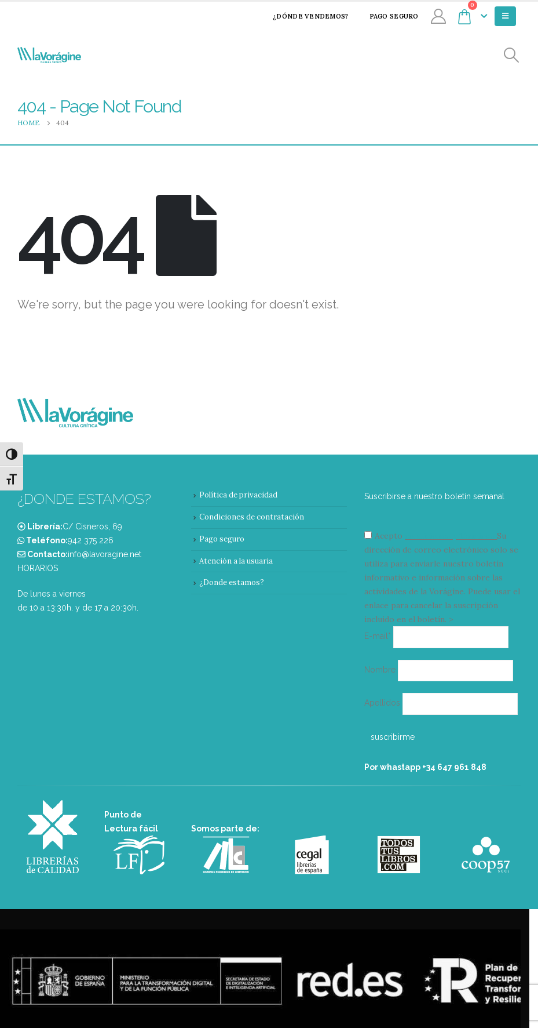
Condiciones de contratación (251, 517)
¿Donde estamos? (231, 582)
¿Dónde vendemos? (303, 16)
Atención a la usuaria (236, 561)
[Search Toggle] (512, 55)
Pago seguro (386, 16)
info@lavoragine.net (104, 554)
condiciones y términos (450, 536)
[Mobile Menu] (505, 16)
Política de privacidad (238, 495)
